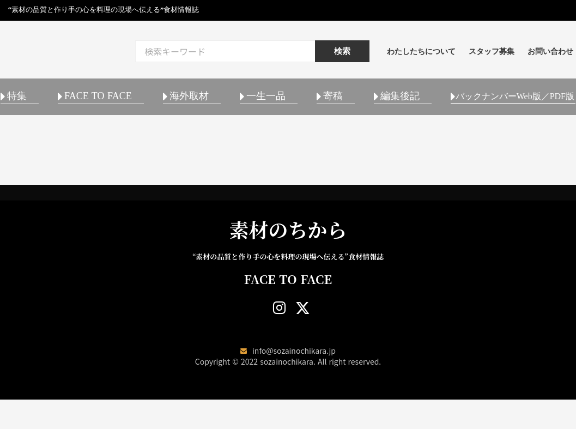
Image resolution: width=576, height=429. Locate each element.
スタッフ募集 (519, 54)
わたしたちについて (449, 54)
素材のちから (288, 258)
